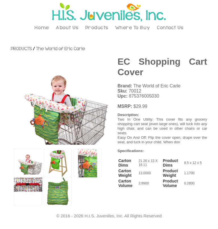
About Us (67, 27)
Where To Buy (132, 27)
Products (96, 27)
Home (42, 27)
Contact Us (170, 27)
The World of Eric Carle (60, 48)
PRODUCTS (21, 48)
